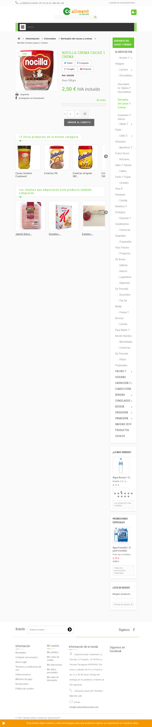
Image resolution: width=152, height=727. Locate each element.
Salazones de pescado (122, 285)
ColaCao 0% (51, 173)
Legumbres (125, 277)
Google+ (69, 69)
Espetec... (87, 234)
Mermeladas (125, 341)
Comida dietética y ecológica (121, 206)
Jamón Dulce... (23, 234)
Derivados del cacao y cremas (76, 38)
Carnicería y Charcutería (123, 386)
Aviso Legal (21, 687)
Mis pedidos (53, 673)
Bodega (119, 406)
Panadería (121, 418)
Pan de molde (121, 303)
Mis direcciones (54, 686)
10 (128, 496)
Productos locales (122, 433)
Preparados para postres (123, 244)
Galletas (123, 265)
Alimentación (32, 38)
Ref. (64, 75)
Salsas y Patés (121, 126)
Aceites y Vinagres (122, 60)
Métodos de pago (23, 704)
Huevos (123, 271)
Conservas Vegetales (122, 232)
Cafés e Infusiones (121, 138)
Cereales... (55, 234)
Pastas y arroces (122, 315)
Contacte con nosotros (122, 3)
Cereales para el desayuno (122, 188)
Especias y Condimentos (123, 221)
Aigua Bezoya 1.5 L (122, 477)
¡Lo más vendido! (122, 452)
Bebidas (120, 394)
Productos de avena (122, 256)
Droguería (121, 412)
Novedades (20, 678)
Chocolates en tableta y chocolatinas (124, 88)
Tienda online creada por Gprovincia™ (41, 718)
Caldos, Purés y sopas (123, 174)
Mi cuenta (53, 667)
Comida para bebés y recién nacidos (123, 330)
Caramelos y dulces (124, 117)
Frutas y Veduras (120, 374)
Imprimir (25, 94)
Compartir (83, 63)
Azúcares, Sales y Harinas (123, 162)
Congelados (122, 400)
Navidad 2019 (123, 424)
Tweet (68, 63)
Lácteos (123, 69)
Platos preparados (121, 362)
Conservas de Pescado (122, 350)
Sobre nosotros (23, 700)
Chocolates (50, 38)
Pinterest (85, 69)
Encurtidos (124, 294)
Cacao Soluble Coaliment (23, 175)
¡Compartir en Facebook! (31, 98)
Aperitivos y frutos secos (123, 150)
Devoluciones (22, 709)
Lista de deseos (121, 587)
